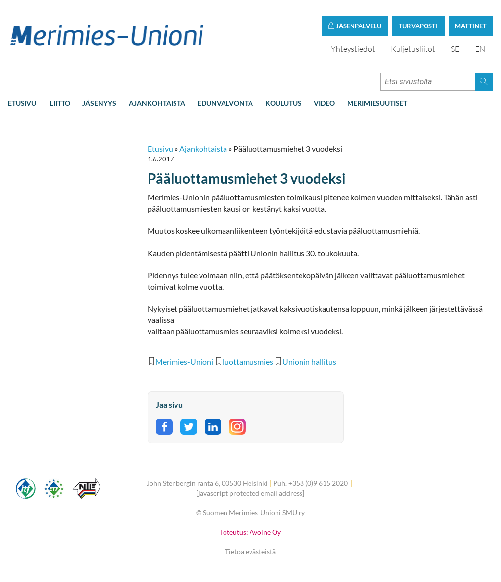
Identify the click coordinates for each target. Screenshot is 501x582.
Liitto (60, 103)
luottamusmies (248, 361)
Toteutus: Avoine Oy (250, 532)
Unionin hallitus (309, 361)
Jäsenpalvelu (354, 26)
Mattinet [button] (471, 26)
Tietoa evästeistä (250, 551)
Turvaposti (418, 26)
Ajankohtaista (157, 103)
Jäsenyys (99, 103)
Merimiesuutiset (377, 103)
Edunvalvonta (225, 103)
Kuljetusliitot (413, 48)
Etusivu (22, 103)
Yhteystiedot (353, 48)
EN (480, 48)
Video (324, 103)
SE (455, 48)
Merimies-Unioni (184, 361)
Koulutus (283, 103)
